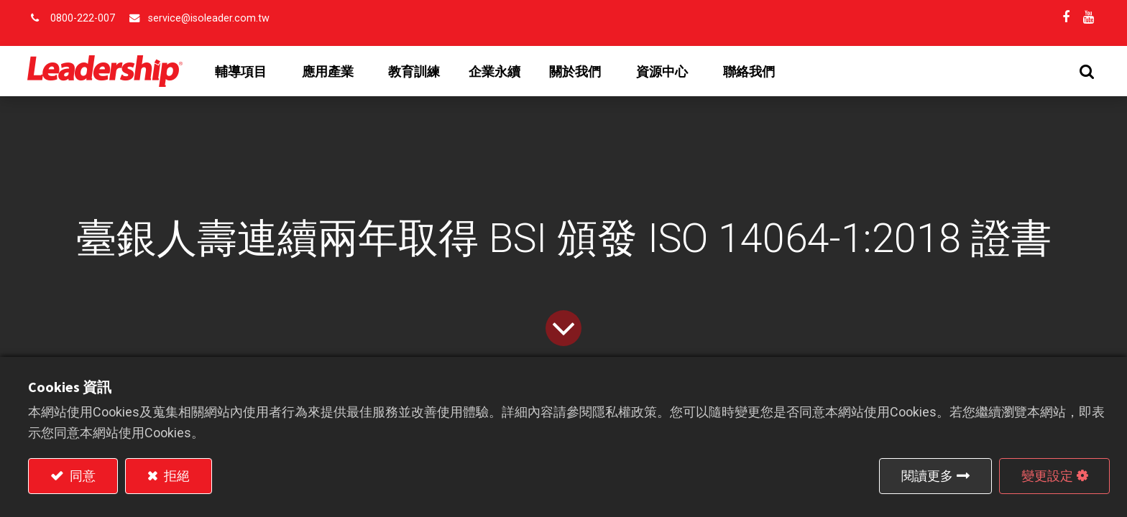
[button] (1086, 71)
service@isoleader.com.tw (209, 18)
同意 (81, 475)
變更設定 (1047, 475)
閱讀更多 (927, 475)
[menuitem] (414, 71)
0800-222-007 (82, 18)
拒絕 (175, 475)
